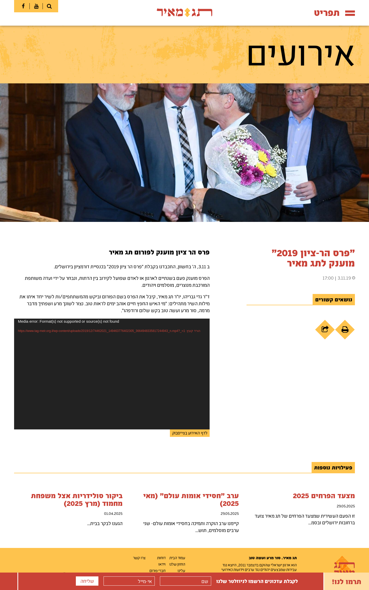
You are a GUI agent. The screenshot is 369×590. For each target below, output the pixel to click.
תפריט (334, 12)
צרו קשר (139, 557)
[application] (112, 374)
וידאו (162, 564)
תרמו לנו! (346, 581)
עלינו (181, 570)
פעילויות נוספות (333, 467)
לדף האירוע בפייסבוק (189, 432)
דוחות (161, 557)
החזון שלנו (177, 564)
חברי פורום (157, 570)
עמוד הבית (177, 557)
